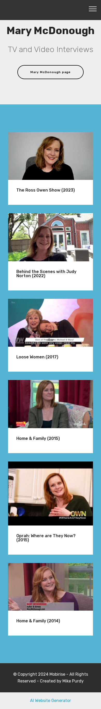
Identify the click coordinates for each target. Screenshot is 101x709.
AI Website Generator (50, 700)
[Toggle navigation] (93, 8)
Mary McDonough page (50, 72)
